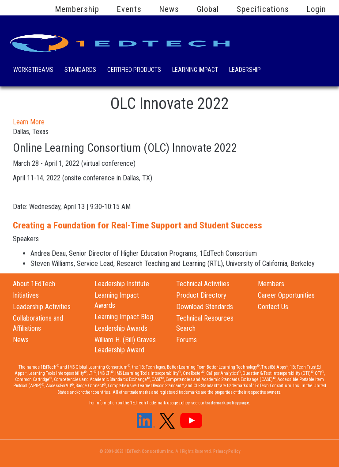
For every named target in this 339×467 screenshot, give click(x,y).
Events (129, 9)
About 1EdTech (34, 284)
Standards (80, 71)
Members (271, 284)
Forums (186, 340)
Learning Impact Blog (123, 317)
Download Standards (204, 307)
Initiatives (26, 295)
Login (316, 9)
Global (208, 9)
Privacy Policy (226, 451)
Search (279, 68)
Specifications (263, 9)
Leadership (245, 71)
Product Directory (201, 295)
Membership (77, 9)
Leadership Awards (120, 328)
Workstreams (33, 71)
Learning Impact (195, 71)
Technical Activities (203, 284)
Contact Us (273, 307)
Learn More (29, 122)
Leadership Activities (42, 307)
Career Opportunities (286, 295)
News (169, 9)
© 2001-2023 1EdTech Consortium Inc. (136, 451)
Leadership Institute (121, 284)
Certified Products (134, 71)
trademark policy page (227, 402)
